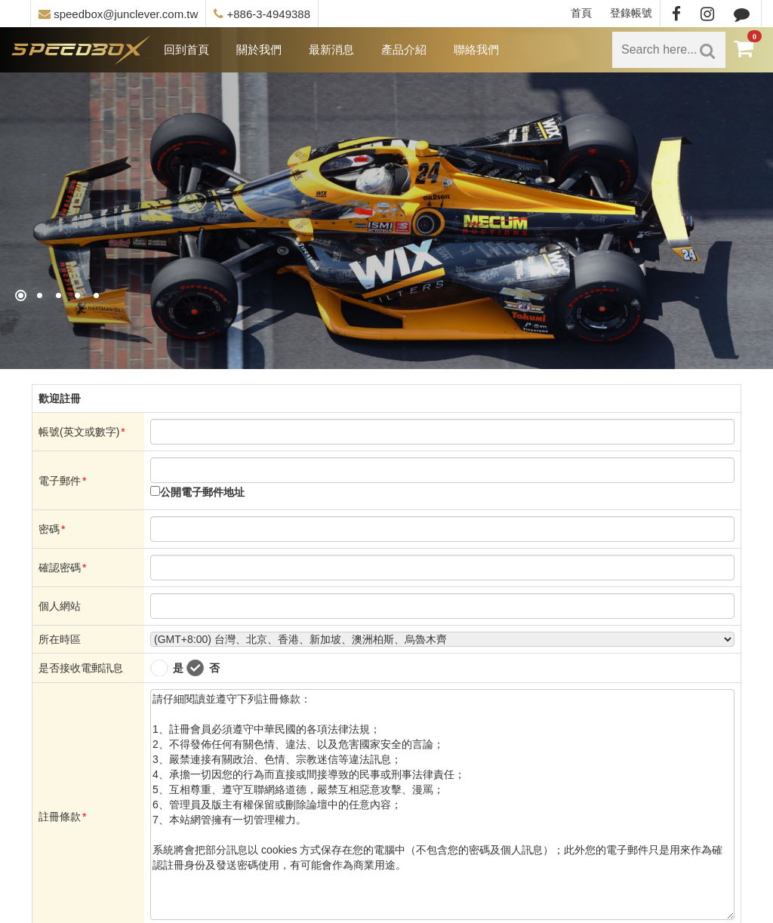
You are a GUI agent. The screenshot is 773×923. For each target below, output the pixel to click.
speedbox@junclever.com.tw (118, 14)
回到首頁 (186, 49)
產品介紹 (404, 49)
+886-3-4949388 (262, 14)
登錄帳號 (631, 13)
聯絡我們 (476, 49)
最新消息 (331, 49)
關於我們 (259, 49)
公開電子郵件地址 (202, 492)
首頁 (581, 13)
